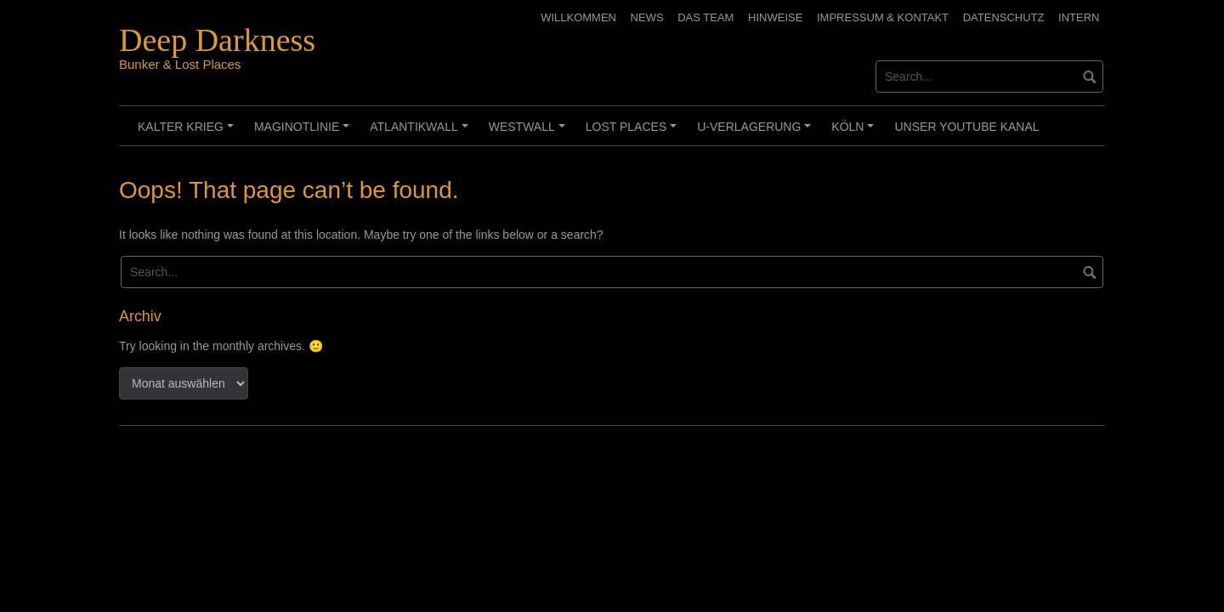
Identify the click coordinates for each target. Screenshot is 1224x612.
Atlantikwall (421, 132)
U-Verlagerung (756, 132)
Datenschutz (1004, 17)
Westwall (529, 132)
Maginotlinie (304, 132)
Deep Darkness (217, 40)
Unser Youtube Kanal (966, 126)
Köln (855, 132)
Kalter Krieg (188, 132)
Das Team (705, 17)
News (647, 17)
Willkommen (578, 17)
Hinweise (775, 17)
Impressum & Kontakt (883, 17)
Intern (1078, 17)
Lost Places (634, 132)
